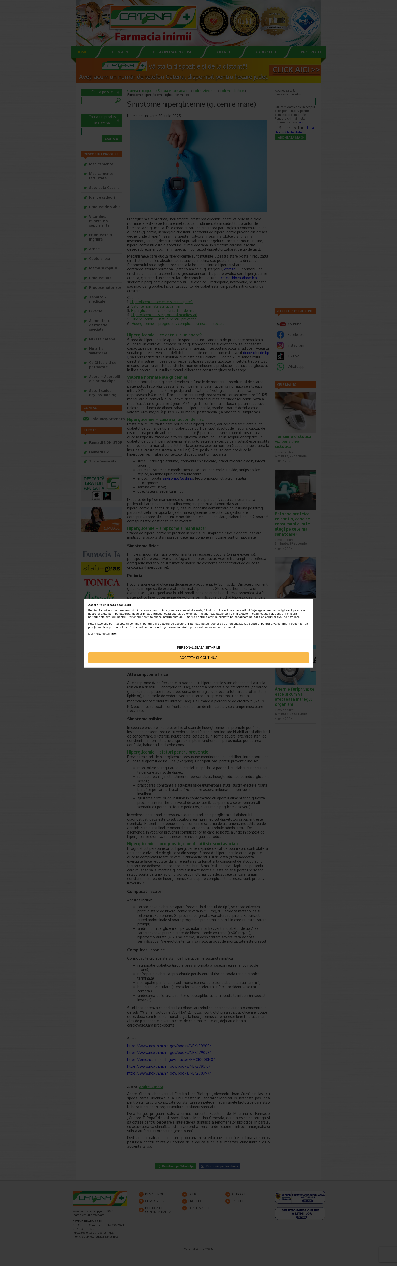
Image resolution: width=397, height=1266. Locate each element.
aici (114, 633)
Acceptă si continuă (199, 658)
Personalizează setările (198, 647)
